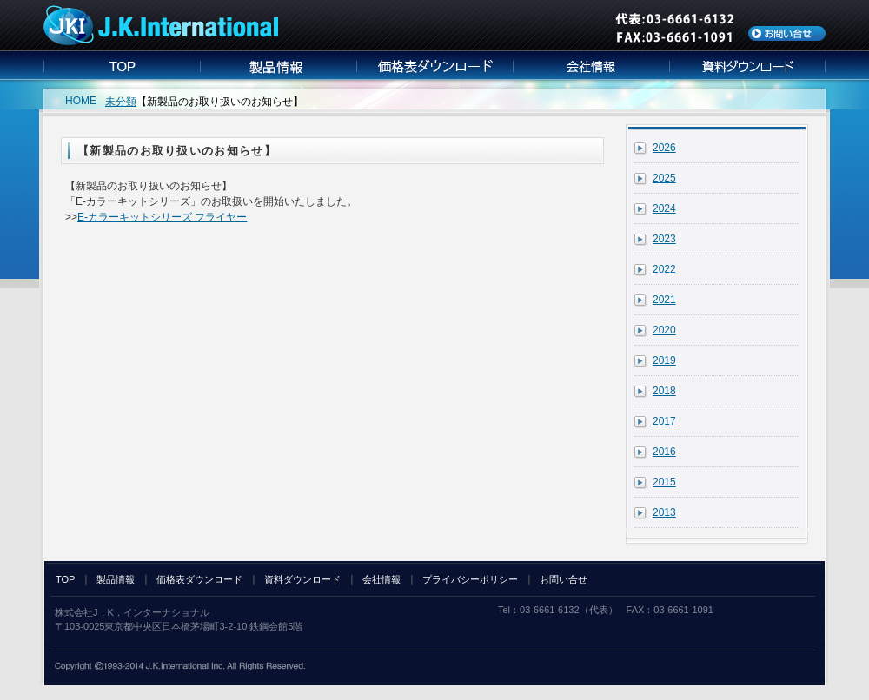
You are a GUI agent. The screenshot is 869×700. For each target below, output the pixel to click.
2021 (664, 300)
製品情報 (115, 579)
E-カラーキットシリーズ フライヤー (162, 217)
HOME (80, 101)
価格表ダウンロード (199, 579)
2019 (664, 360)
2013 (664, 512)
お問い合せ (563, 579)
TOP (65, 579)
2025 (664, 178)
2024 (664, 208)
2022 (664, 269)
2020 (664, 330)
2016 (664, 452)
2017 (664, 421)
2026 (664, 148)
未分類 (120, 102)
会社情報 (381, 579)
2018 (664, 391)
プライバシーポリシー (470, 579)
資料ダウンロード (302, 579)
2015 (664, 482)
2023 (664, 239)
